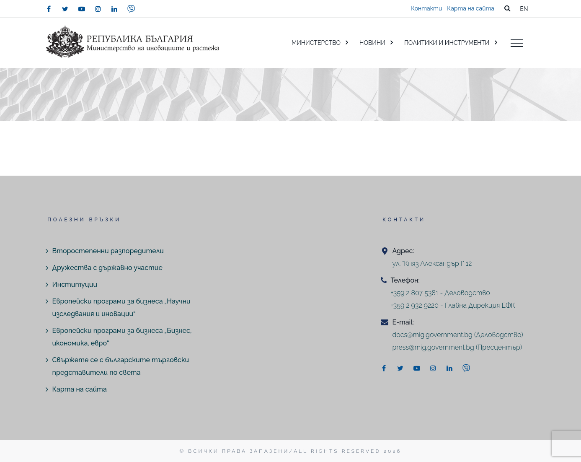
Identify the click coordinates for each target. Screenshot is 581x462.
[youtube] (81, 8)
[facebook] (49, 8)
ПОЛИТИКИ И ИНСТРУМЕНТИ (447, 42)
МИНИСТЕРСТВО (316, 42)
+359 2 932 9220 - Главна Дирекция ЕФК (453, 305)
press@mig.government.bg (433, 347)
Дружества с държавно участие (107, 268)
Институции (75, 284)
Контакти (426, 8)
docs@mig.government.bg (432, 335)
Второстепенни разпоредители (108, 251)
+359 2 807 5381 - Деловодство (440, 293)
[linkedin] (114, 8)
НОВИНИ (372, 42)
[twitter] (65, 8)
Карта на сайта (470, 8)
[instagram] (98, 8)
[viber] (131, 9)
